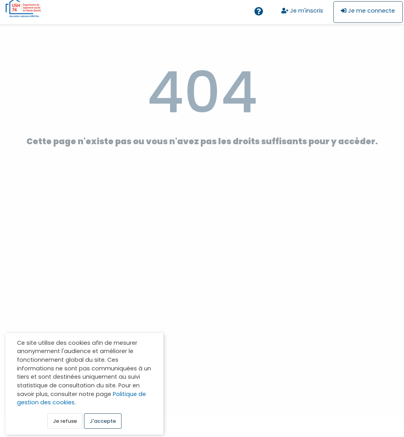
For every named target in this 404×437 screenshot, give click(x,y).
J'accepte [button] (103, 422)
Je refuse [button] (65, 422)
